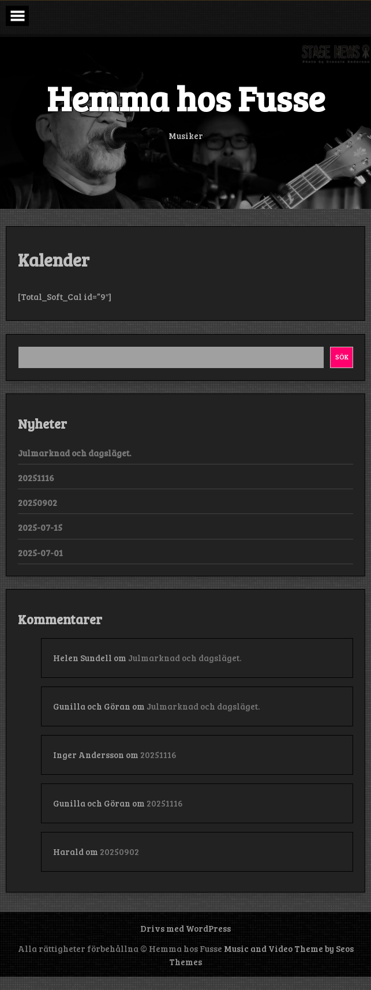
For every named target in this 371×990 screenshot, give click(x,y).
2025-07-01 (40, 552)
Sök (341, 356)
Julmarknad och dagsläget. (74, 453)
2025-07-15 (40, 527)
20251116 (36, 477)
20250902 (37, 502)
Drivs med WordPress (185, 928)
